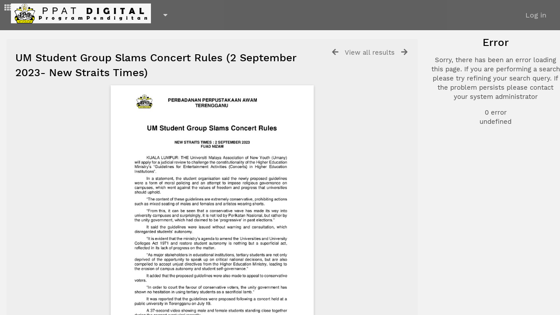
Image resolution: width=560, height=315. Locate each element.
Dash (18, 8)
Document (469, 84)
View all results (370, 52)
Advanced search (474, 157)
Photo (462, 73)
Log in (535, 15)
